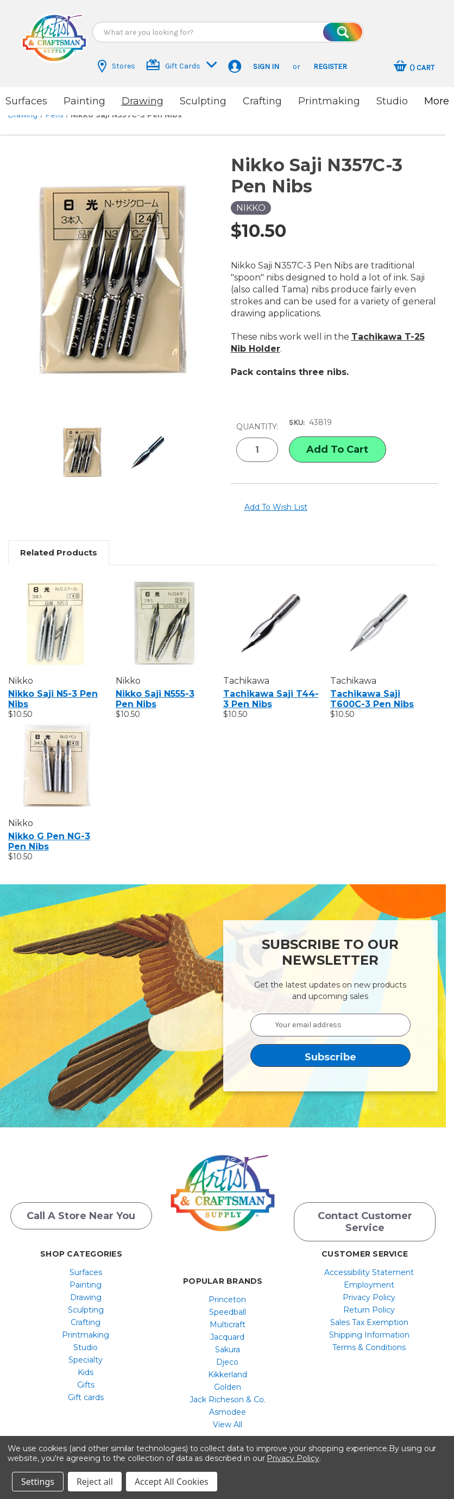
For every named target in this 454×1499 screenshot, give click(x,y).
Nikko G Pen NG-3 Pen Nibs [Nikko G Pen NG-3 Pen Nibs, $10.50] (49, 829)
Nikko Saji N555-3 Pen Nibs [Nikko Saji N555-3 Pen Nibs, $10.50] (155, 686)
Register (330, 66)
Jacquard (227, 1327)
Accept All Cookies (172, 1482)
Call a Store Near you (81, 1205)
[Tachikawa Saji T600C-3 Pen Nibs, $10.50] (378, 610)
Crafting (262, 101)
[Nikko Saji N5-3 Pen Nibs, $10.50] (56, 610)
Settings (37, 1482)
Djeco (227, 1352)
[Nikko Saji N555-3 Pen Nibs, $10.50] (163, 610)
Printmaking (329, 101)
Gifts (85, 1374)
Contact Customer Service (365, 1211)
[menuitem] (85, 1262)
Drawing (142, 101)
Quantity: (257, 416)
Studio (392, 101)
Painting (84, 101)
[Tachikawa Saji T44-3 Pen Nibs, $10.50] (271, 610)
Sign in (266, 66)
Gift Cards (181, 65)
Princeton (227, 1289)
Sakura (227, 1339)
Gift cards (86, 1387)
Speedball (227, 1302)
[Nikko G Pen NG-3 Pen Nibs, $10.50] (56, 752)
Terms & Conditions (369, 1337)
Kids (85, 1362)
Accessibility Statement (369, 1262)
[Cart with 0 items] (414, 67)
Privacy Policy (369, 1287)
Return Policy (369, 1299)
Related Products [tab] (58, 540)
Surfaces (26, 101)
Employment (369, 1274)
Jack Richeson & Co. (228, 1389)
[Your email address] (330, 1012)
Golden (227, 1377)
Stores (116, 66)
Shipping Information (369, 1324)
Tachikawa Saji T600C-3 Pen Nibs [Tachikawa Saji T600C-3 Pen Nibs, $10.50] (372, 686)
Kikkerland (227, 1364)
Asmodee (227, 1402)
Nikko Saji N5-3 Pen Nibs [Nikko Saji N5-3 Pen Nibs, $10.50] (53, 686)
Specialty (85, 1349)
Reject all (95, 1482)
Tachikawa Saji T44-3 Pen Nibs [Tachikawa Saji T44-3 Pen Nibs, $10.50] (271, 686)
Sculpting (203, 101)
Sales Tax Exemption (369, 1312)
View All (227, 1414)
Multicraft (227, 1314)
